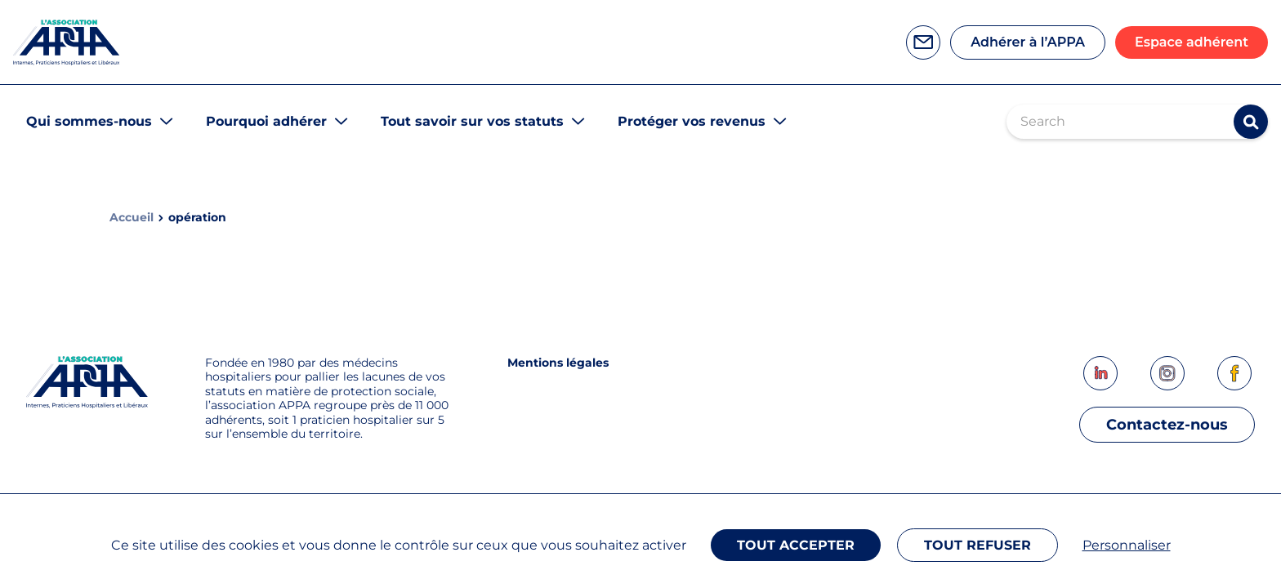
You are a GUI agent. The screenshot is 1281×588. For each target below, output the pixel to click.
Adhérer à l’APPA (1028, 42)
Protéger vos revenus (691, 121)
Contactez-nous (1167, 425)
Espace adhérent (1191, 42)
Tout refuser (977, 545)
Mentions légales (558, 362)
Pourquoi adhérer (266, 121)
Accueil (131, 218)
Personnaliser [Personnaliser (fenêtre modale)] (1126, 545)
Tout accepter (796, 545)
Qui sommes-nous (89, 121)
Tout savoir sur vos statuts (472, 121)
